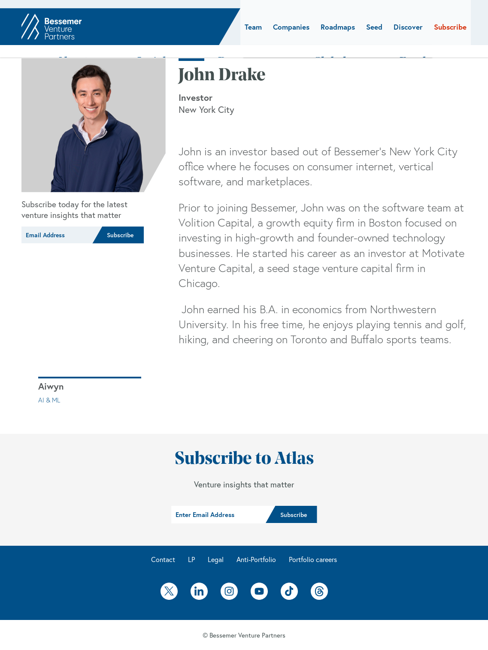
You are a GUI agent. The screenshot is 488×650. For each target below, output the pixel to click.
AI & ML (49, 400)
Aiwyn (51, 386)
